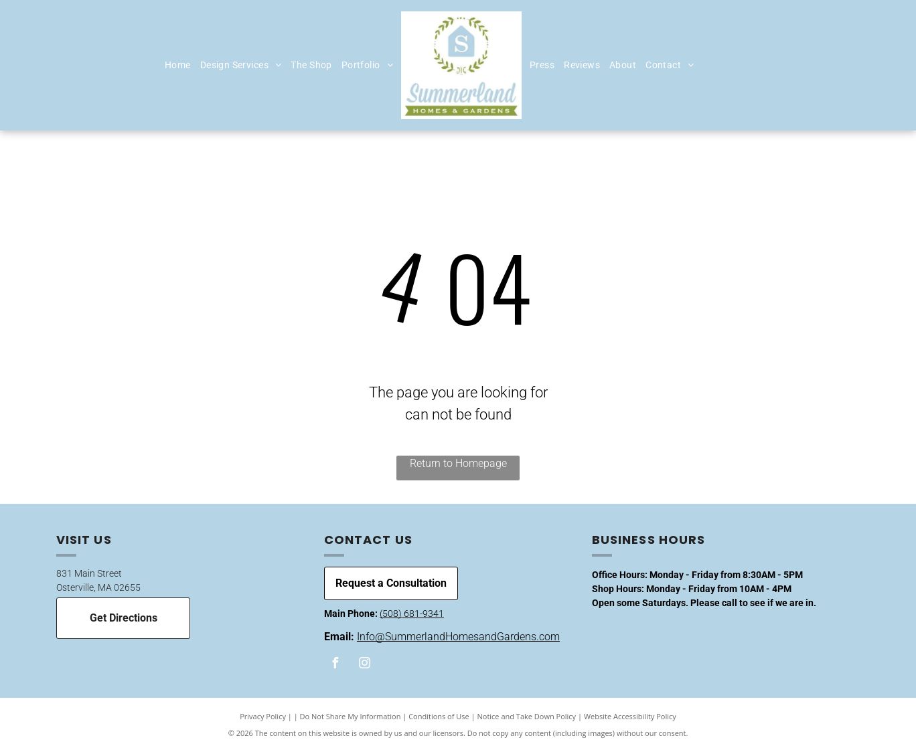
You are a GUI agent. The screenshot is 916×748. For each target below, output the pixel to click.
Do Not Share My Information (350, 716)
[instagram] (365, 665)
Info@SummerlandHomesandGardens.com (458, 636)
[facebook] (335, 665)
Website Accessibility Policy (630, 716)
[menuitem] (178, 65)
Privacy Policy (263, 716)
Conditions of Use (438, 716)
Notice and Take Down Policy (527, 716)
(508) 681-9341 (412, 613)
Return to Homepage (458, 463)
